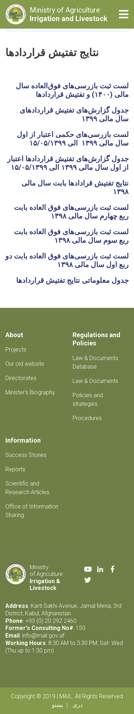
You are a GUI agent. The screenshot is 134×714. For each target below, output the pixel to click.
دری (78, 704)
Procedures (87, 418)
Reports (15, 469)
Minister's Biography (30, 392)
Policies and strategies (88, 399)
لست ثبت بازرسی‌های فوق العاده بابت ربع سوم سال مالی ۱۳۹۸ (70, 236)
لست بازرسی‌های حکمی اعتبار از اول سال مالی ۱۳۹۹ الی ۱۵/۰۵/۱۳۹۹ (73, 138)
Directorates (20, 378)
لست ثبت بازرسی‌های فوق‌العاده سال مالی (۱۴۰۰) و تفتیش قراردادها (72, 90)
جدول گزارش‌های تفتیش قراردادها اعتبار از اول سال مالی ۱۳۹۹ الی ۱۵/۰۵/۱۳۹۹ (68, 163)
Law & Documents (95, 381)
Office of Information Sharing (31, 510)
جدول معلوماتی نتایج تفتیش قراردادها (72, 280)
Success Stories (25, 455)
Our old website (24, 363)
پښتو (57, 704)
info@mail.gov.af (43, 635)
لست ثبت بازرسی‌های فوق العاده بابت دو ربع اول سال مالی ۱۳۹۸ (67, 260)
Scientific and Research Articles (27, 488)
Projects (15, 349)
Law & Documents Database (95, 362)
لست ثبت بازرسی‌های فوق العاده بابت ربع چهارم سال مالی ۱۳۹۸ (71, 211)
